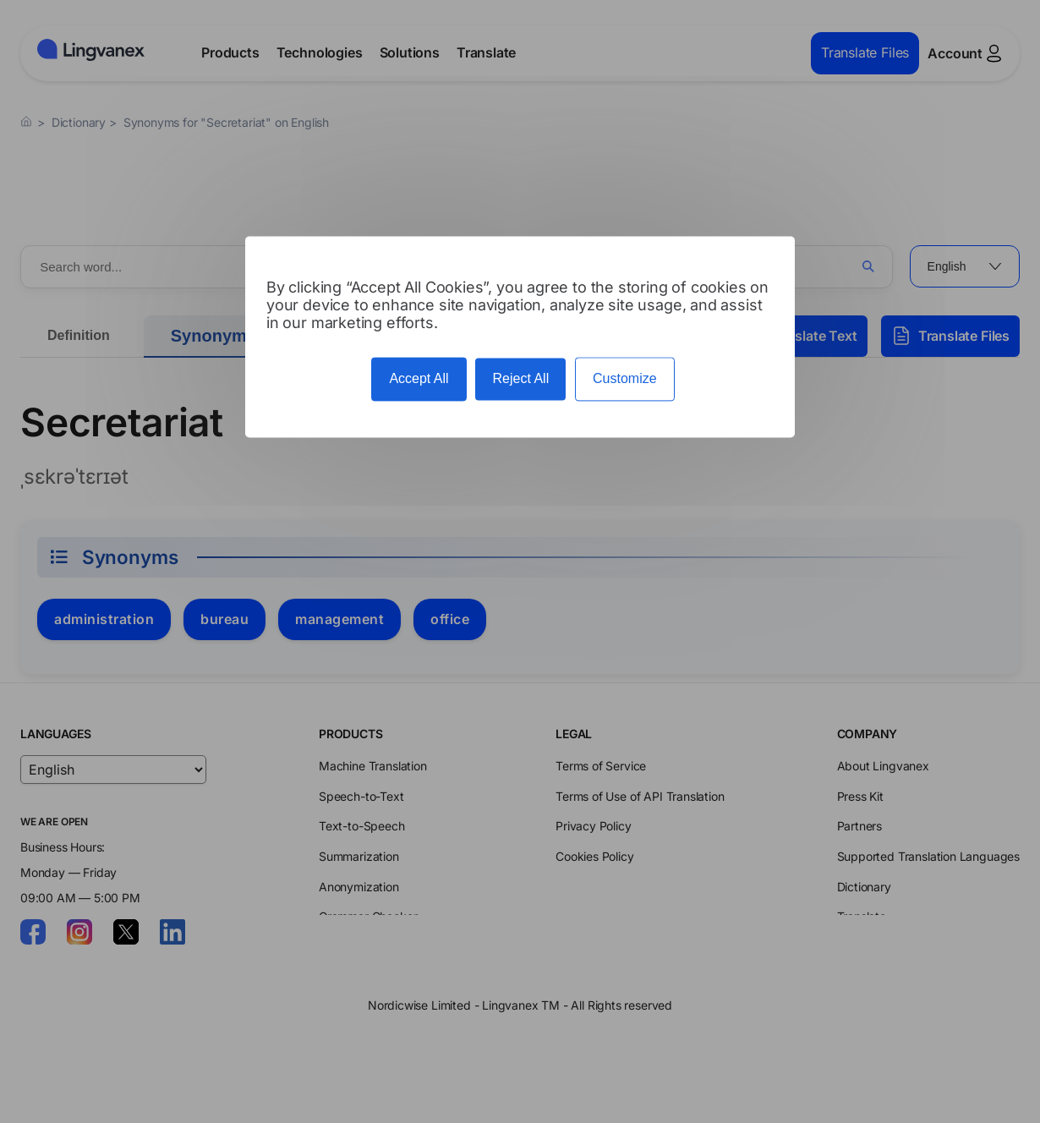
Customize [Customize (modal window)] (625, 379)
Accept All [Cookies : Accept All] (418, 379)
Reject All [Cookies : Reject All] (520, 379)
